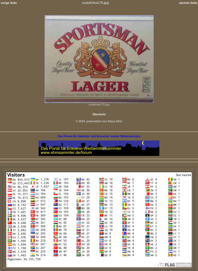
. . (97, 266)
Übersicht (99, 114)
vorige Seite (9, 2)
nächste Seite (188, 2)
